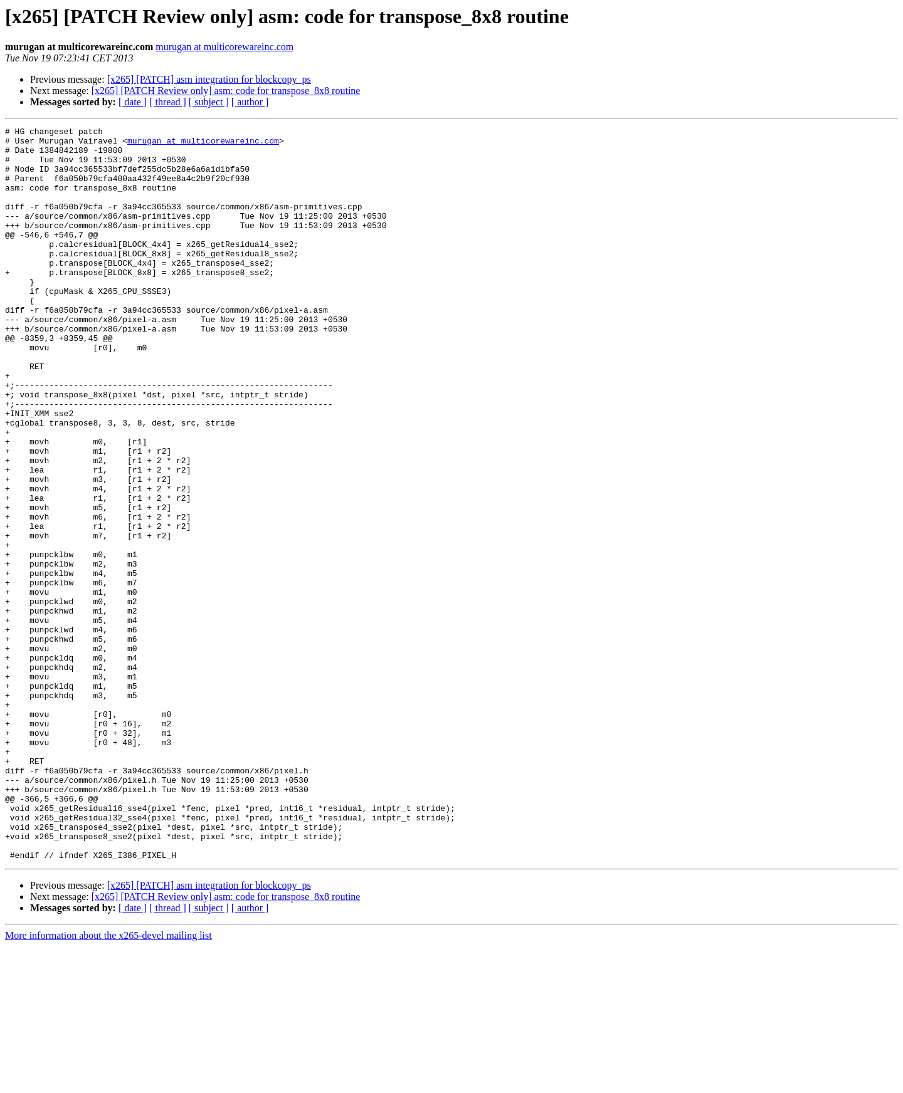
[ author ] (250, 102)
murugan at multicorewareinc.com (224, 46)
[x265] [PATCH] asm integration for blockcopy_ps (209, 79)
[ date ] (133, 102)
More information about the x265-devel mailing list (108, 1082)
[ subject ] (209, 102)
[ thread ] (167, 102)
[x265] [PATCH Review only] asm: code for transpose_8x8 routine (226, 90)
